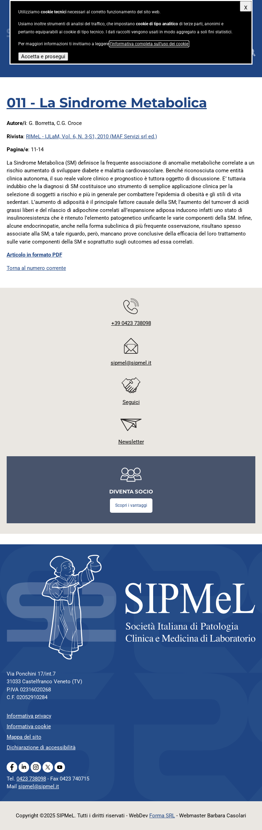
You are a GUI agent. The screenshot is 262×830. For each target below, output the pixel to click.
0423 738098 (31, 779)
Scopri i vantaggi (131, 505)
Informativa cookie (29, 726)
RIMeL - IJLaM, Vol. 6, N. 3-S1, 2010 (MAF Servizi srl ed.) (91, 136)
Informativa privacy (29, 716)
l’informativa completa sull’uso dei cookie (149, 43)
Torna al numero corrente (36, 268)
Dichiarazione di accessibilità (41, 747)
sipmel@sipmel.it (38, 786)
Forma (162, 815)
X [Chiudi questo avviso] (245, 8)
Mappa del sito (24, 737)
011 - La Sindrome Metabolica (107, 103)
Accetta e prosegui (43, 56)
